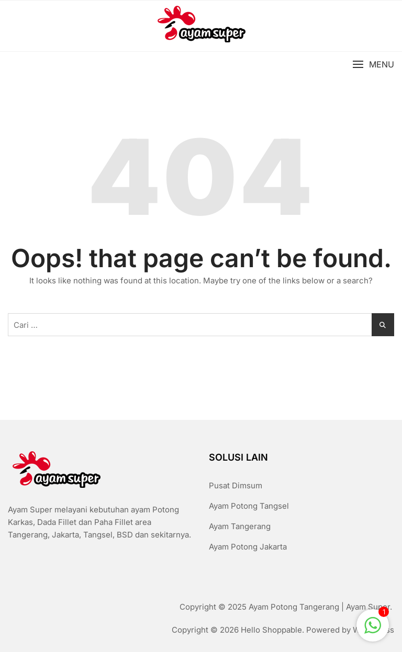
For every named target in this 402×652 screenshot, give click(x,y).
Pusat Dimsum (235, 485)
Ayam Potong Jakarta (248, 547)
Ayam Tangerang (240, 526)
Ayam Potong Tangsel (249, 506)
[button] (373, 65)
